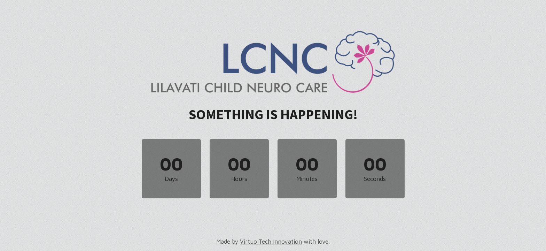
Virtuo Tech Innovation (271, 241)
